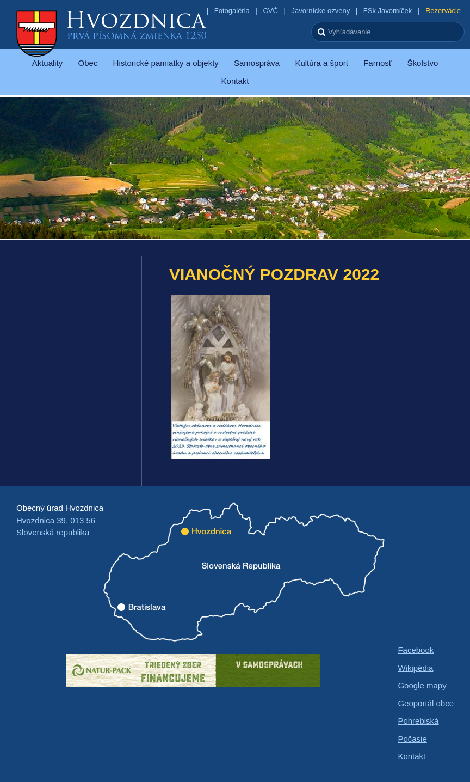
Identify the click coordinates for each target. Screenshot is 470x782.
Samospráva (257, 63)
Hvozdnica (111, 32)
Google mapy (422, 685)
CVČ (270, 11)
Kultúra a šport (321, 63)
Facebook (416, 650)
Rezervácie (443, 11)
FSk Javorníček (387, 11)
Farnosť (377, 63)
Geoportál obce (426, 703)
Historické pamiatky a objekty (166, 63)
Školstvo (422, 63)
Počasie (412, 738)
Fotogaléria (232, 11)
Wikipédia (415, 668)
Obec (88, 63)
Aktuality (47, 63)
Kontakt (235, 80)
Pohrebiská (418, 720)
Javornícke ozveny (320, 11)
